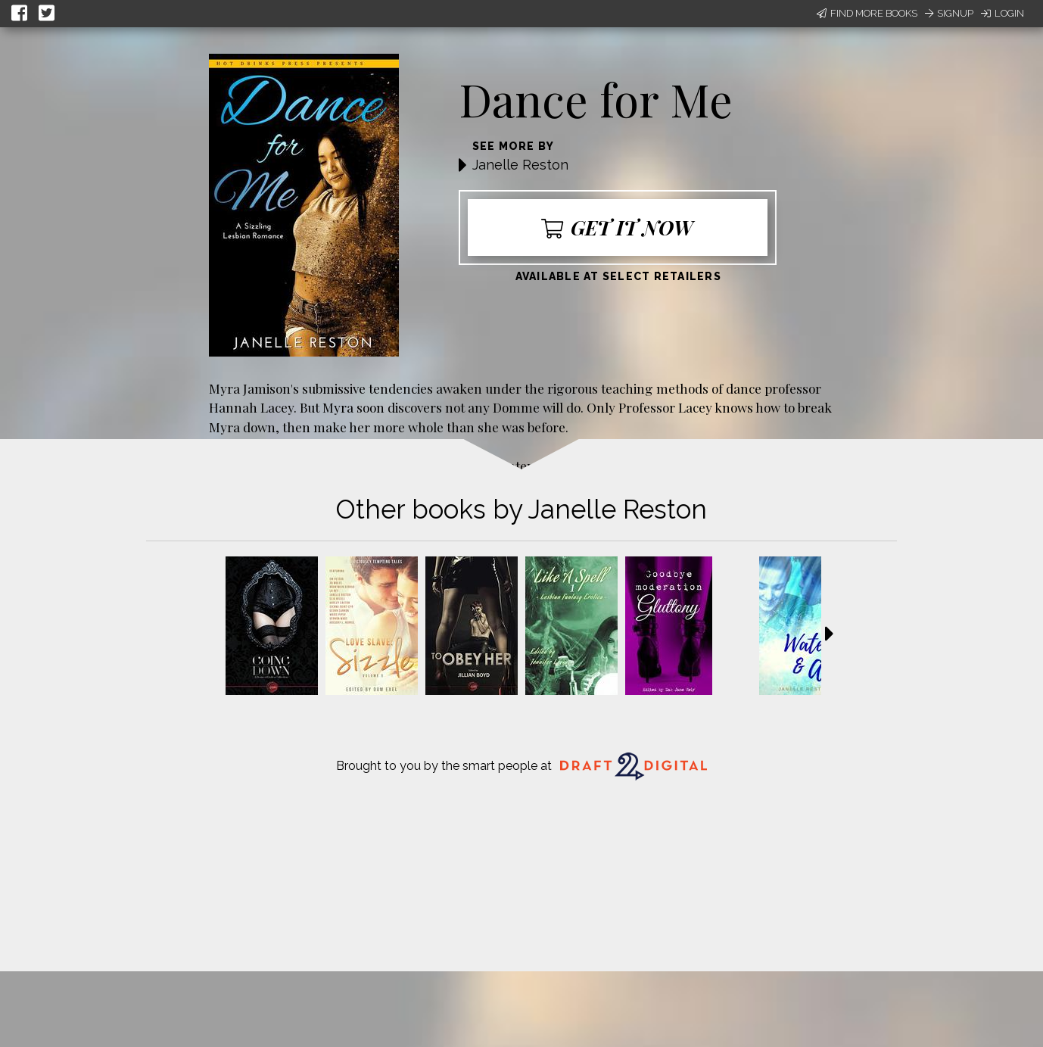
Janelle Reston (520, 165)
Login (1002, 13)
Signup (949, 13)
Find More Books (867, 13)
